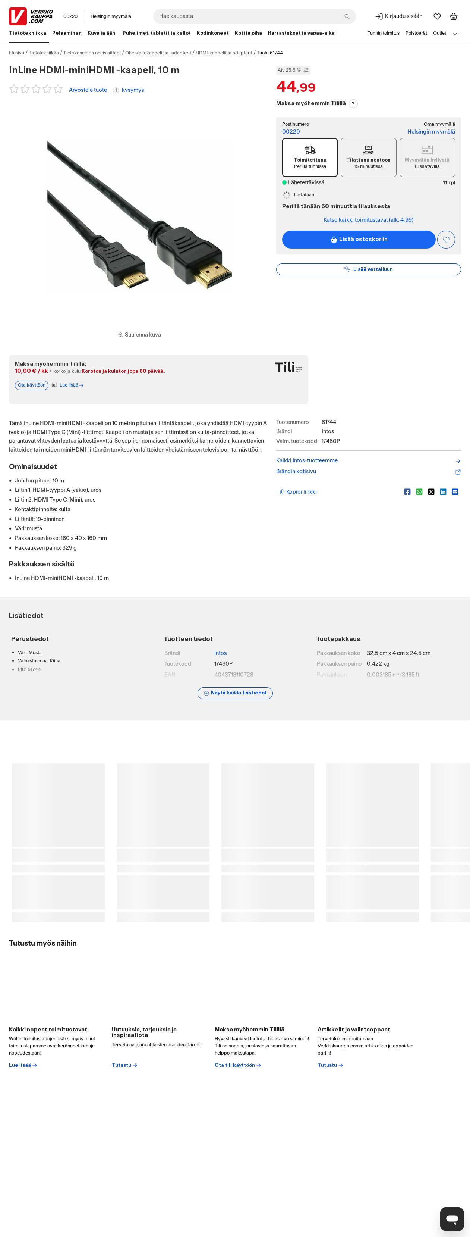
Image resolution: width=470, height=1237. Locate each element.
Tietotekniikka (44, 53)
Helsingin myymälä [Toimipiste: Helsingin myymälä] (431, 132)
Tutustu (125, 1065)
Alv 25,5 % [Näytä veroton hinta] (293, 70)
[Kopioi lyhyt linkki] (338, 491)
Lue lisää (23, 1065)
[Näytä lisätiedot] (235, 693)
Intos (220, 653)
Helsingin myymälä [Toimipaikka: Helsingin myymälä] (111, 16)
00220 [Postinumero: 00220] (70, 16)
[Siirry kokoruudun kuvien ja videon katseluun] (139, 335)
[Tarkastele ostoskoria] (453, 16)
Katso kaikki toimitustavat (368, 220)
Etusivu (16, 53)
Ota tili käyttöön (238, 1065)
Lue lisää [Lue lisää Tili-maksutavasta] (72, 385)
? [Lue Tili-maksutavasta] (353, 103)
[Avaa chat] (452, 1219)
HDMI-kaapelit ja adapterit (224, 53)
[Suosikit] (437, 16)
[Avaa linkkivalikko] (455, 34)
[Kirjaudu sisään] (398, 16)
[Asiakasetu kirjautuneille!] (446, 240)
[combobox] (254, 16)
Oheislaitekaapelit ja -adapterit (158, 53)
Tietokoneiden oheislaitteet (92, 53)
